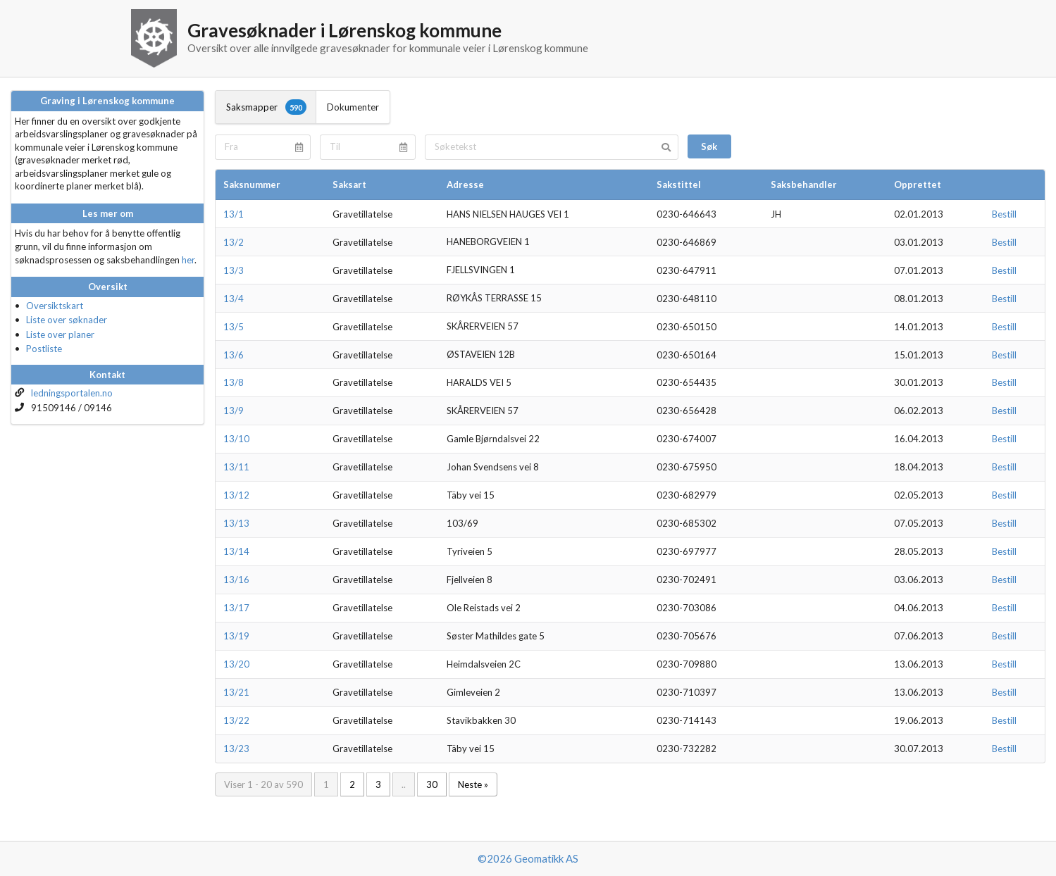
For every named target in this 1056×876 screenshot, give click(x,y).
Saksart (349, 184)
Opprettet (917, 184)
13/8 (233, 382)
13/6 (233, 355)
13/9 (233, 410)
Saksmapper (266, 107)
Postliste (44, 348)
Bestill (1004, 214)
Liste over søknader (66, 319)
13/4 (233, 298)
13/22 (236, 720)
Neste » (473, 784)
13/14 (236, 551)
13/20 (236, 664)
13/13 (236, 523)
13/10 (236, 438)
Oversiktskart (54, 305)
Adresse (465, 184)
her (188, 259)
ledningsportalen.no (72, 393)
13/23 (236, 748)
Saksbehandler (804, 184)
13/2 (233, 242)
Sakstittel (679, 184)
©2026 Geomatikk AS (528, 858)
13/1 (233, 214)
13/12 (236, 495)
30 (431, 784)
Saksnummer (251, 184)
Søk (709, 146)
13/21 (236, 692)
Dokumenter (353, 107)
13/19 (236, 636)
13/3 (233, 270)
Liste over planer (60, 334)
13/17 (236, 607)
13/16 (236, 579)
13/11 (236, 467)
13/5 (233, 326)
